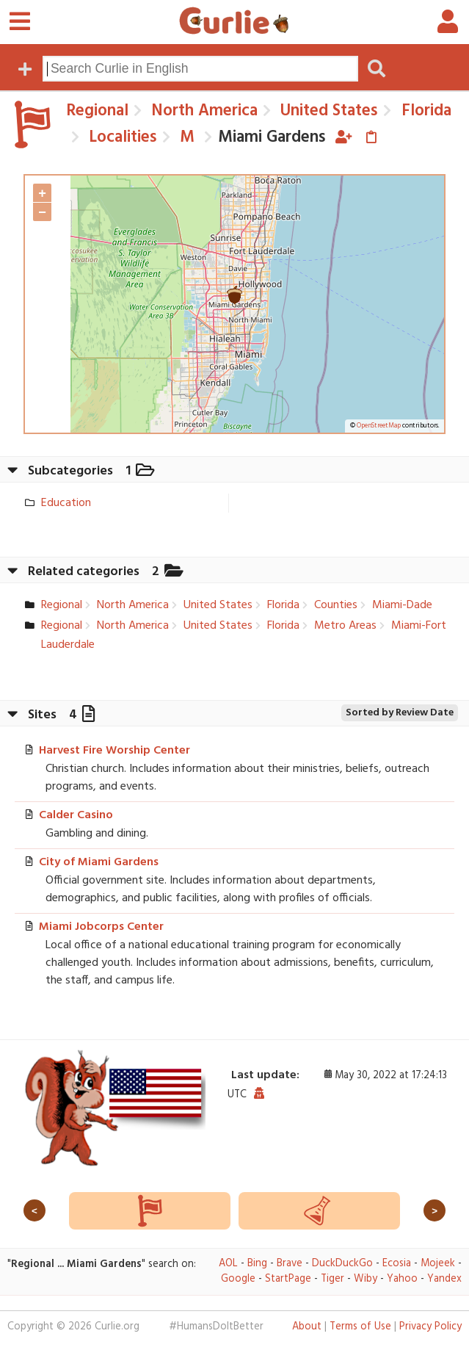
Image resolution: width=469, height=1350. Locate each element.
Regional (97, 111)
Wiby (365, 1279)
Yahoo (402, 1279)
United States (327, 111)
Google (238, 1279)
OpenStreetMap (379, 426)
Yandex (444, 1279)
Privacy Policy (430, 1326)
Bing (257, 1263)
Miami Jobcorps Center (101, 926)
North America (202, 111)
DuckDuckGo (342, 1263)
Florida (424, 111)
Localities (120, 137)
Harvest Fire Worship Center (114, 750)
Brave (289, 1263)
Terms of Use (360, 1326)
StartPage (288, 1279)
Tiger (332, 1279)
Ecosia (396, 1263)
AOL (228, 1263)
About (306, 1326)
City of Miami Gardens (99, 862)
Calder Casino (76, 815)
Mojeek (438, 1263)
